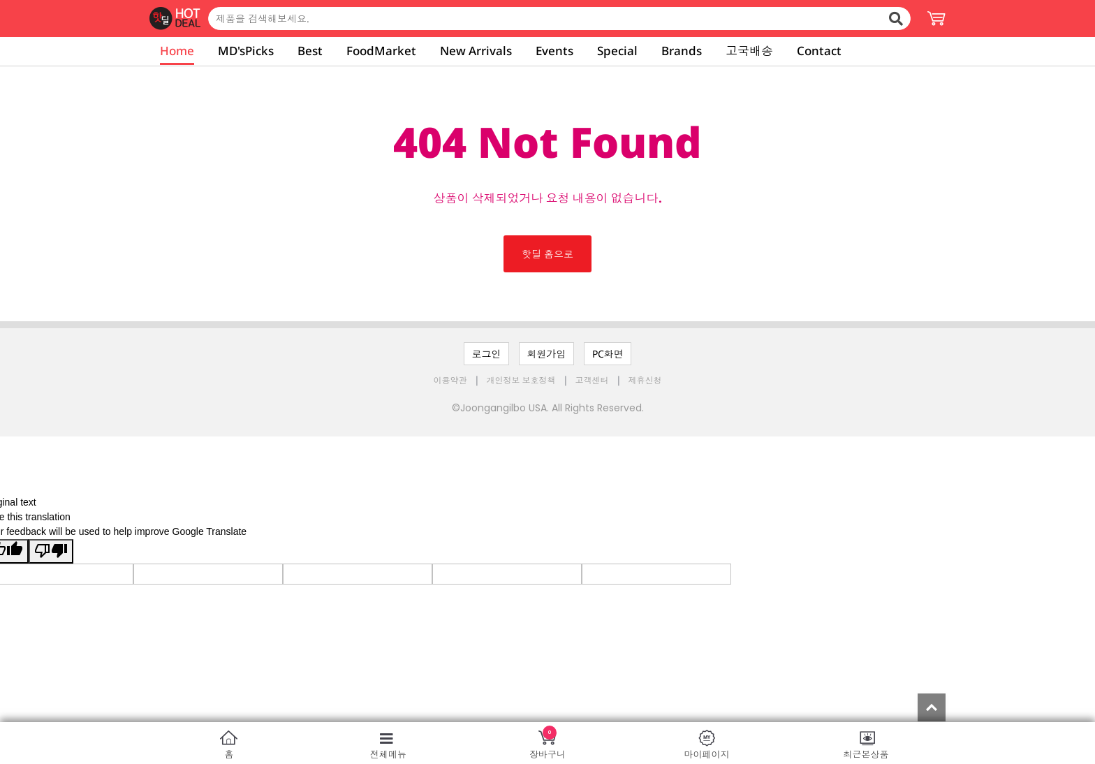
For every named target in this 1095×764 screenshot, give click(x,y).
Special (617, 51)
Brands (681, 51)
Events (554, 51)
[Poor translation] (51, 551)
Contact (819, 51)
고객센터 (592, 380)
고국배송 (749, 51)
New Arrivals (476, 51)
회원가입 (546, 353)
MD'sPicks (246, 51)
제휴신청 (645, 380)
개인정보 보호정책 (522, 380)
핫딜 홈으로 (547, 253)
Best (310, 51)
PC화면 (608, 353)
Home (177, 51)
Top (932, 707)
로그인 (486, 353)
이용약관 (451, 380)
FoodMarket (381, 51)
